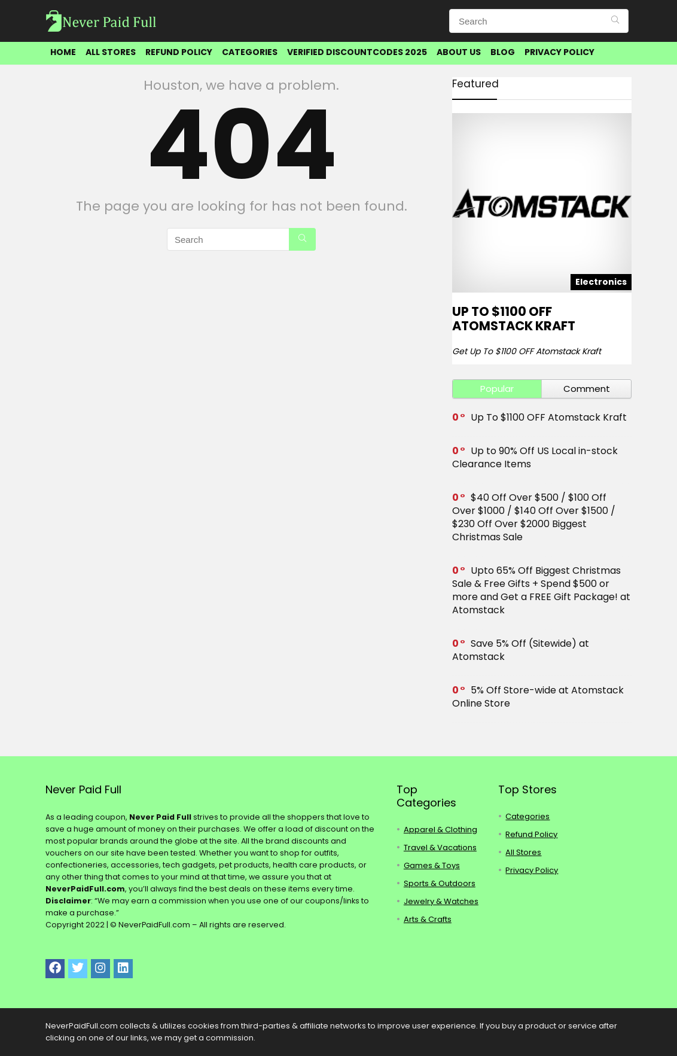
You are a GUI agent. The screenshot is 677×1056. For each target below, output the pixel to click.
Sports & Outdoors (439, 883)
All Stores (111, 52)
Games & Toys (432, 865)
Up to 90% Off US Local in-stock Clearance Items (535, 457)
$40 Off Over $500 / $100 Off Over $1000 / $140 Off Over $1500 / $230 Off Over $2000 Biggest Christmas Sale (533, 517)
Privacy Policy (559, 52)
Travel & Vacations (440, 847)
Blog (502, 52)
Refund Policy (178, 52)
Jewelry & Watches (441, 901)
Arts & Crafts (428, 919)
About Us (459, 52)
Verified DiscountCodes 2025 (357, 52)
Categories (249, 52)
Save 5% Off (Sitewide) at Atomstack (520, 650)
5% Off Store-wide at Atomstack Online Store (538, 696)
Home (63, 52)
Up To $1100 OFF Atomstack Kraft (513, 318)
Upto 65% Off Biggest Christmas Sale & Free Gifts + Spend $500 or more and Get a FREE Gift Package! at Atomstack (541, 590)
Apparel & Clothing (440, 829)
